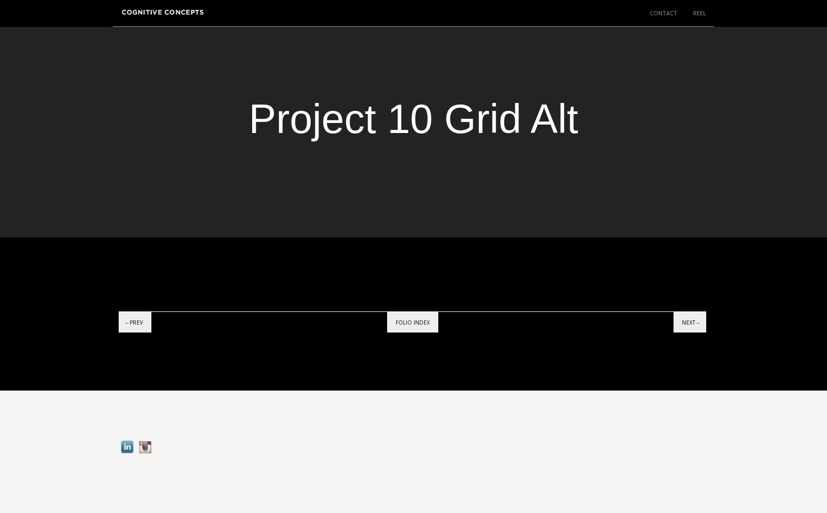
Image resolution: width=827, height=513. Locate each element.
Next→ (691, 322)
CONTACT (663, 13)
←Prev (133, 322)
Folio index (413, 322)
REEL (699, 13)
